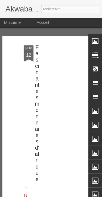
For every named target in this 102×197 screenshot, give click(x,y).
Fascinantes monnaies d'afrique (37, 112)
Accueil (43, 22)
